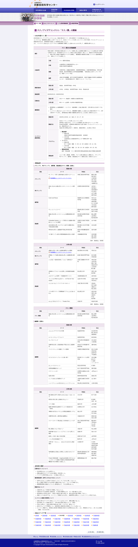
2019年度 (87, 515)
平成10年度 (86, 525)
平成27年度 (57, 518)
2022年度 (61, 515)
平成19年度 (67, 522)
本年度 (37, 515)
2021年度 (70, 515)
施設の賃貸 (78, 536)
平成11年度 (76, 525)
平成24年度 (86, 518)
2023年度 (53, 515)
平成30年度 (96, 515)
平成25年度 (76, 518)
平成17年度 (86, 522)
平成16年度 (96, 522)
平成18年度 (76, 522)
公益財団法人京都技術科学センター (43, 541)
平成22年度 (38, 522)
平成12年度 (67, 525)
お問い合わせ (100, 543)
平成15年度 (38, 525)
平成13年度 (57, 525)
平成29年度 (38, 518)
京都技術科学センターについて (91, 536)
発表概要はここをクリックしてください (61, 178)
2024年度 (44, 515)
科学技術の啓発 (68, 536)
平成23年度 (96, 518)
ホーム (36, 536)
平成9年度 (95, 525)
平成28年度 (48, 518)
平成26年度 (67, 518)
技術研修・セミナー (56, 536)
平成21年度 (48, 522)
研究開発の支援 (45, 536)
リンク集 (99, 541)
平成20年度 (57, 522)
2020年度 (78, 515)
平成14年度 (48, 525)
